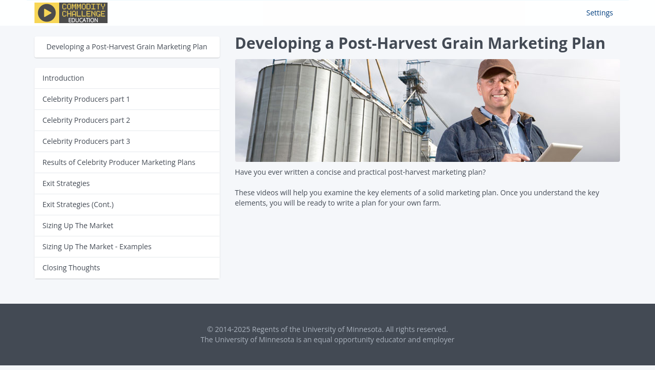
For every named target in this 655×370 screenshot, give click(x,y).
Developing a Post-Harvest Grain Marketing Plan (126, 46)
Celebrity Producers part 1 (87, 99)
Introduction (63, 78)
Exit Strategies (66, 183)
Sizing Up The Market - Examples (97, 246)
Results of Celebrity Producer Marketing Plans (119, 162)
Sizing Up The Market (78, 225)
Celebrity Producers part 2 (87, 120)
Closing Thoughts (71, 267)
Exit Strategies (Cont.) (78, 204)
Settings (600, 12)
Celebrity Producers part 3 (87, 141)
